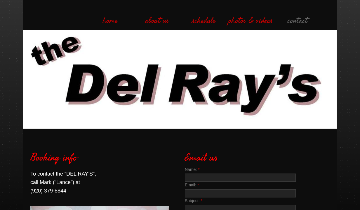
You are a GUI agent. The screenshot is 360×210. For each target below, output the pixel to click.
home (110, 20)
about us (157, 20)
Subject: (193, 200)
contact (297, 20)
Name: (192, 169)
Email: (192, 185)
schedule (203, 20)
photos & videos (250, 20)
